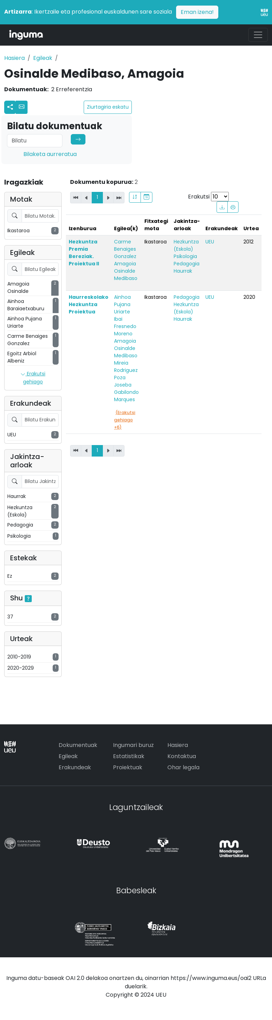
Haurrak (183, 270)
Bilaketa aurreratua (50, 154)
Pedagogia (186, 263)
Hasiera (14, 58)
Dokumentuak (78, 745)
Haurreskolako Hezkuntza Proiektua (88, 304)
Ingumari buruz (133, 745)
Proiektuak (127, 767)
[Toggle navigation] (258, 35)
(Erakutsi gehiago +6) (124, 420)
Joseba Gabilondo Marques (126, 392)
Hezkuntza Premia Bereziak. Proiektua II (84, 252)
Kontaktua (181, 756)
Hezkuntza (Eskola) (186, 245)
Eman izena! (197, 12)
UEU (209, 241)
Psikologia (185, 256)
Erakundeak (75, 767)
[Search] (34, 140)
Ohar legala (183, 767)
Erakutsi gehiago (33, 377)
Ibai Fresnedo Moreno (125, 326)
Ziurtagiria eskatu (108, 106)
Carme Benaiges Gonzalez (125, 249)
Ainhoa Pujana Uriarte (122, 304)
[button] (22, 107)
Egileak (42, 58)
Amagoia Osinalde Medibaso (125, 271)
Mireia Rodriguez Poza (126, 370)
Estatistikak (128, 756)
